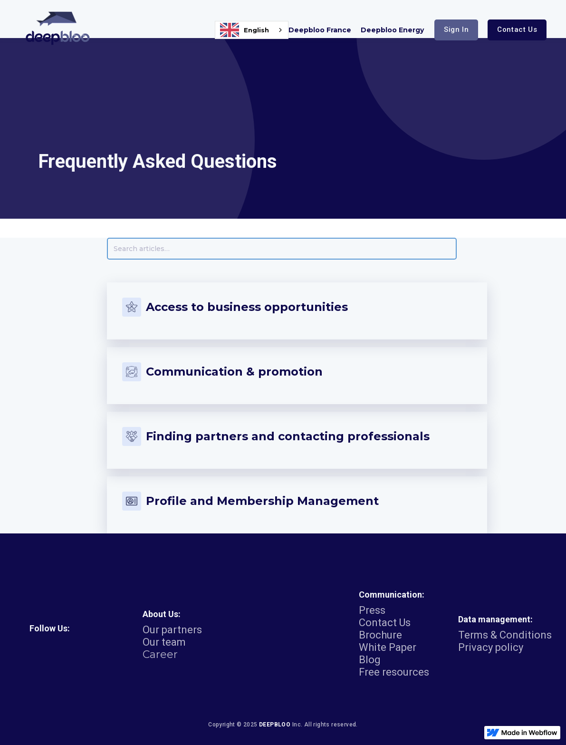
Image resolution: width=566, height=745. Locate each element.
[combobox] (251, 30)
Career (160, 654)
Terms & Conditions (505, 635)
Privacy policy (490, 647)
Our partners (172, 630)
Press (372, 610)
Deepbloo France (319, 30)
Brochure (380, 635)
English (244, 30)
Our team (164, 642)
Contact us (517, 29)
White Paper (387, 647)
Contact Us (385, 623)
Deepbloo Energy (392, 30)
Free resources (394, 672)
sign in (456, 29)
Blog (370, 660)
